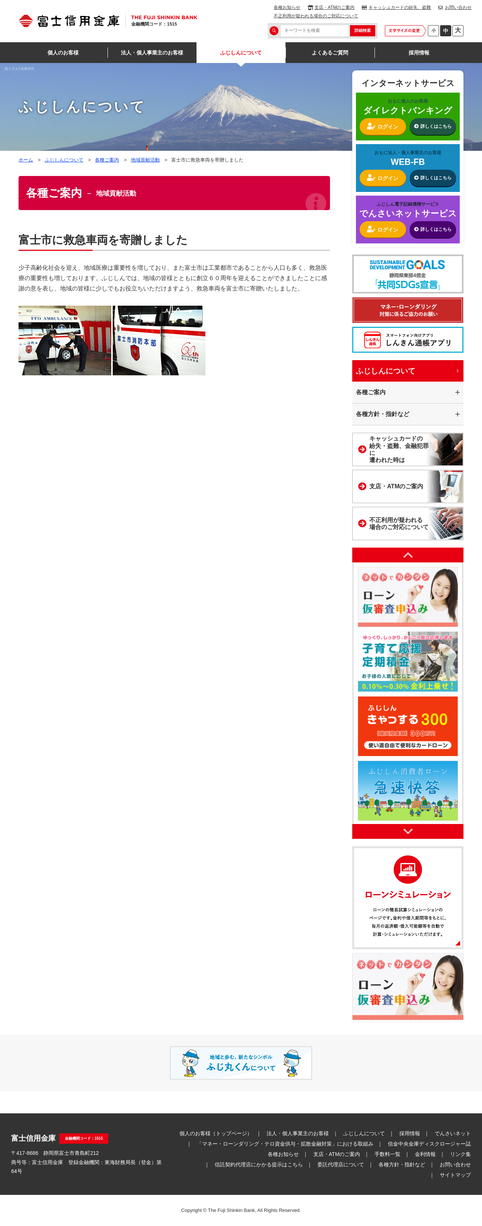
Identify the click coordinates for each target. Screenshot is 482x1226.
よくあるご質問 (330, 53)
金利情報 (425, 1154)
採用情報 (419, 53)
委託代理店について (340, 1164)
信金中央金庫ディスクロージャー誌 (429, 1144)
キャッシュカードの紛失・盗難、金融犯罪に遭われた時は (399, 449)
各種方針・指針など (402, 1164)
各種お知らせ (287, 7)
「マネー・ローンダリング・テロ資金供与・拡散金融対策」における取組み (285, 1144)
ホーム (26, 160)
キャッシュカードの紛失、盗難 (400, 7)
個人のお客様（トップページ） (215, 1133)
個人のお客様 (63, 53)
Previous (407, 555)
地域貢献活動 (145, 160)
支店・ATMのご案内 (334, 7)
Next (407, 831)
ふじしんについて (241, 53)
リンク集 (460, 1154)
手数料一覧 (387, 1154)
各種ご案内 (107, 160)
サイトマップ (455, 1175)
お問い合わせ (458, 7)
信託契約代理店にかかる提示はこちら (259, 1164)
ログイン (387, 127)
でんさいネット (453, 1133)
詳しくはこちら (436, 126)
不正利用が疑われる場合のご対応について (316, 16)
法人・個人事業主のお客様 (152, 53)
